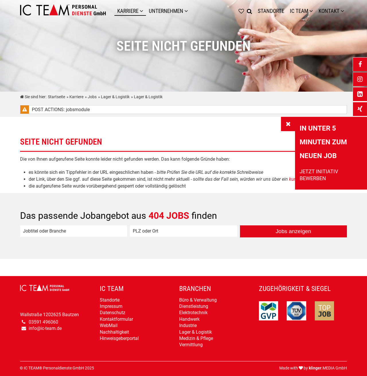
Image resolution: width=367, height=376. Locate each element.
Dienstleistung (193, 306)
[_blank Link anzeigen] (360, 64)
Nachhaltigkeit (114, 332)
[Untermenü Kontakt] (344, 11)
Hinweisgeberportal (119, 338)
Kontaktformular (116, 319)
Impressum (111, 306)
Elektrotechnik (193, 312)
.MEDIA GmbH (328, 368)
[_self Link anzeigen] (288, 124)
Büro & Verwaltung (198, 300)
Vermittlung (191, 344)
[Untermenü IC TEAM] (312, 11)
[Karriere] (143, 11)
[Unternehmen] (187, 11)
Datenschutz (112, 312)
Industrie (188, 325)
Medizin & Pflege (196, 338)
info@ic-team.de (45, 328)
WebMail (109, 325)
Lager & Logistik (195, 332)
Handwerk (189, 319)
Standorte (110, 300)
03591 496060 (43, 322)
